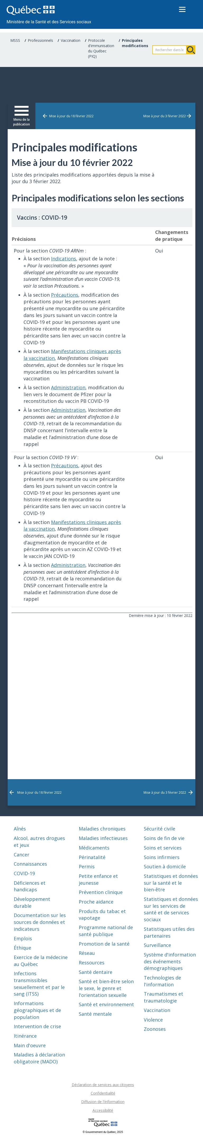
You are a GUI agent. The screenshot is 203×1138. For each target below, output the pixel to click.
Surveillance (157, 945)
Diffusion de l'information (102, 1101)
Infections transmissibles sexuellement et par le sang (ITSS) (39, 983)
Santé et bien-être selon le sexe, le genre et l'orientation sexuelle (106, 988)
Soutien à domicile (165, 866)
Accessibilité (103, 1110)
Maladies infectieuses (103, 838)
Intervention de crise (37, 1026)
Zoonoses (155, 1029)
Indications (63, 258)
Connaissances (30, 864)
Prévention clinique (101, 892)
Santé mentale (95, 1014)
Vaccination (70, 40)
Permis (87, 866)
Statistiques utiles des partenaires (169, 932)
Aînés (20, 828)
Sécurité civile (159, 828)
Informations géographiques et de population (37, 1010)
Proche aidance (96, 901)
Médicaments (94, 848)
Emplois (23, 938)
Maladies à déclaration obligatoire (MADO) (39, 1058)
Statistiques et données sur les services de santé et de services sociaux (171, 909)
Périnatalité (92, 857)
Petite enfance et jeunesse (98, 879)
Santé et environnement (106, 1004)
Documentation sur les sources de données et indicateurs (40, 922)
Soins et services (163, 848)
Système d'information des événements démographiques (170, 961)
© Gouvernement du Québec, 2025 (103, 1132)
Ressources (91, 962)
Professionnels (40, 40)
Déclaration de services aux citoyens (103, 1084)
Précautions (64, 295)
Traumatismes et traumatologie (163, 997)
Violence (153, 1020)
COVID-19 (24, 873)
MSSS (15, 40)
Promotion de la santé (104, 944)
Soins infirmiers (161, 857)
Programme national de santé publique (106, 930)
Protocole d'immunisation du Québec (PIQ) (101, 48)
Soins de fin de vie (164, 838)
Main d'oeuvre (30, 1045)
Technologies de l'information (162, 981)
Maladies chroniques (102, 828)
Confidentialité (103, 1093)
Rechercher (190, 49)
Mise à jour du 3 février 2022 (164, 116)
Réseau (87, 953)
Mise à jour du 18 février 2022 (71, 116)
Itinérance (25, 1036)
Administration (68, 387)
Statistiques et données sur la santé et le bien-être (171, 883)
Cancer (21, 854)
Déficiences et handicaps (29, 886)
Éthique (22, 948)
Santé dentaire (95, 972)
